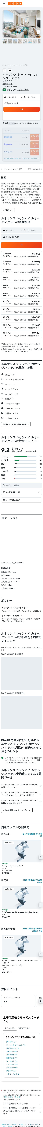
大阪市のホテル (12, 1064)
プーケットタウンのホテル (16, 1045)
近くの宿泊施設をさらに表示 (32, 835)
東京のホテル (11, 1071)
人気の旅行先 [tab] (10, 1028)
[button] (3, 3)
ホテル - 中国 (34, 1125)
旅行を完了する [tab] (24, 1028)
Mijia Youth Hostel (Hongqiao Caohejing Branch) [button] (20, 912)
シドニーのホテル (12, 1074)
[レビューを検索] (23, 485)
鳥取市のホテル (12, 1058)
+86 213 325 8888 (10, 86)
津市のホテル (11, 1042)
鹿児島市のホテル (12, 1048)
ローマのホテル (12, 1061)
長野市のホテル (12, 1055)
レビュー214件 (23, 90)
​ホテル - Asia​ (23, 1125)
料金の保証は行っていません (12, 1097)
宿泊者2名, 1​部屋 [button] (11, 103)
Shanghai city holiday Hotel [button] (12, 866)
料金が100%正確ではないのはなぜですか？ (22, 1112)
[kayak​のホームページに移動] (15, 3)
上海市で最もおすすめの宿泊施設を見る (32, 930)
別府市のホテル (12, 1051)
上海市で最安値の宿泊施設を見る (32, 881)
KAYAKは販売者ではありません (22, 1103)
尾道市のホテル (12, 1068)
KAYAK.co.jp (6, 1125)
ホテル (14, 1125)
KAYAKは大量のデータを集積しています (22, 1107)
